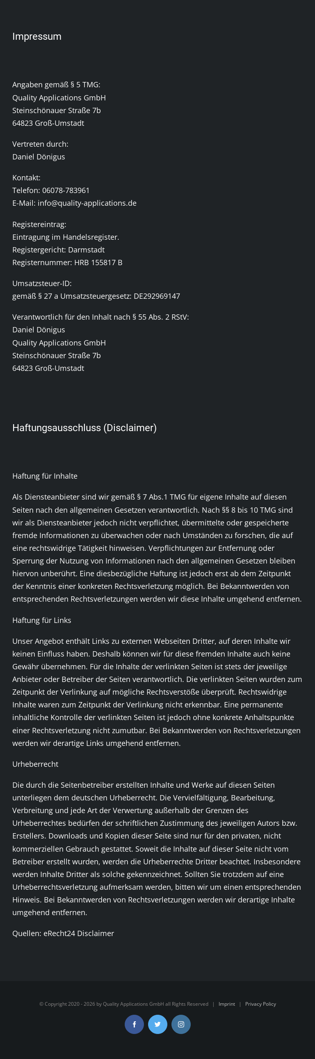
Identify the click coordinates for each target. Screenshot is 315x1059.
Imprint (227, 1003)
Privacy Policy (260, 1003)
